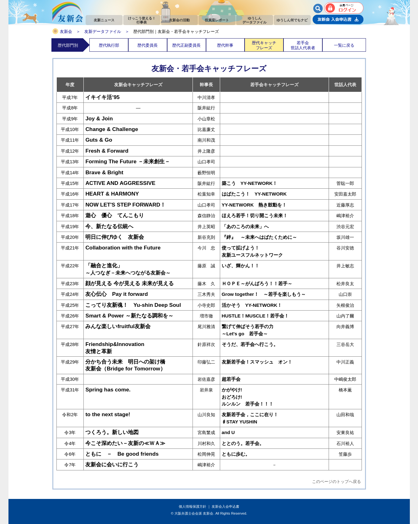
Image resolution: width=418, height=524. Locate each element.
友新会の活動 (179, 20)
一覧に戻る (344, 45)
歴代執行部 (109, 45)
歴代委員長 (147, 45)
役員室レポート (217, 20)
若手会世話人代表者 (303, 45)
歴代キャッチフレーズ (264, 45)
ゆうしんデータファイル (254, 20)
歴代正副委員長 (186, 45)
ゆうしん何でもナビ (292, 20)
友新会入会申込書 (225, 506)
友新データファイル (102, 31)
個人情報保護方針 (192, 506)
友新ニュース (104, 20)
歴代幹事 (225, 45)
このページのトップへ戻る (336, 481)
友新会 (66, 31)
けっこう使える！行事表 (142, 20)
